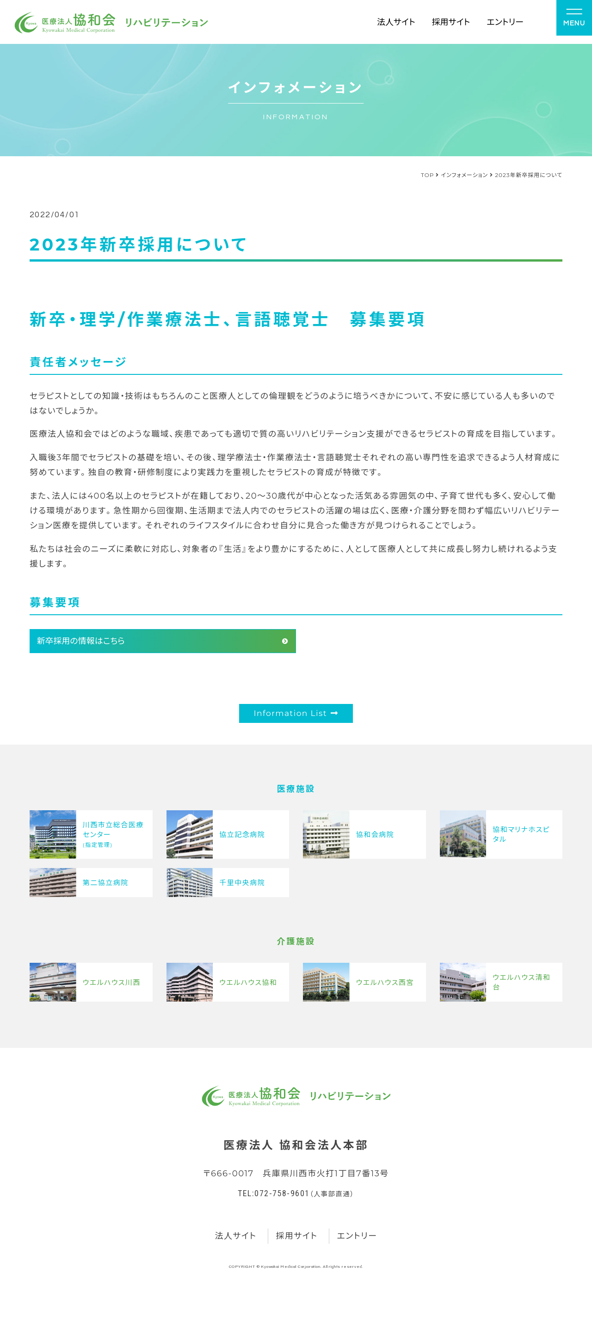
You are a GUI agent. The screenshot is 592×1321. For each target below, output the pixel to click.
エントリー (505, 22)
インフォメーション (464, 174)
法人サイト (396, 22)
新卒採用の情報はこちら (80, 641)
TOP (427, 174)
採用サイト (451, 22)
